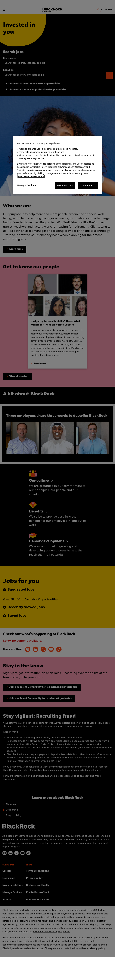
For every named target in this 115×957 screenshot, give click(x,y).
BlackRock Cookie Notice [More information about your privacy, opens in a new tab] (31, 176)
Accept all (88, 185)
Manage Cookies (26, 185)
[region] (57, 165)
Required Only (65, 185)
